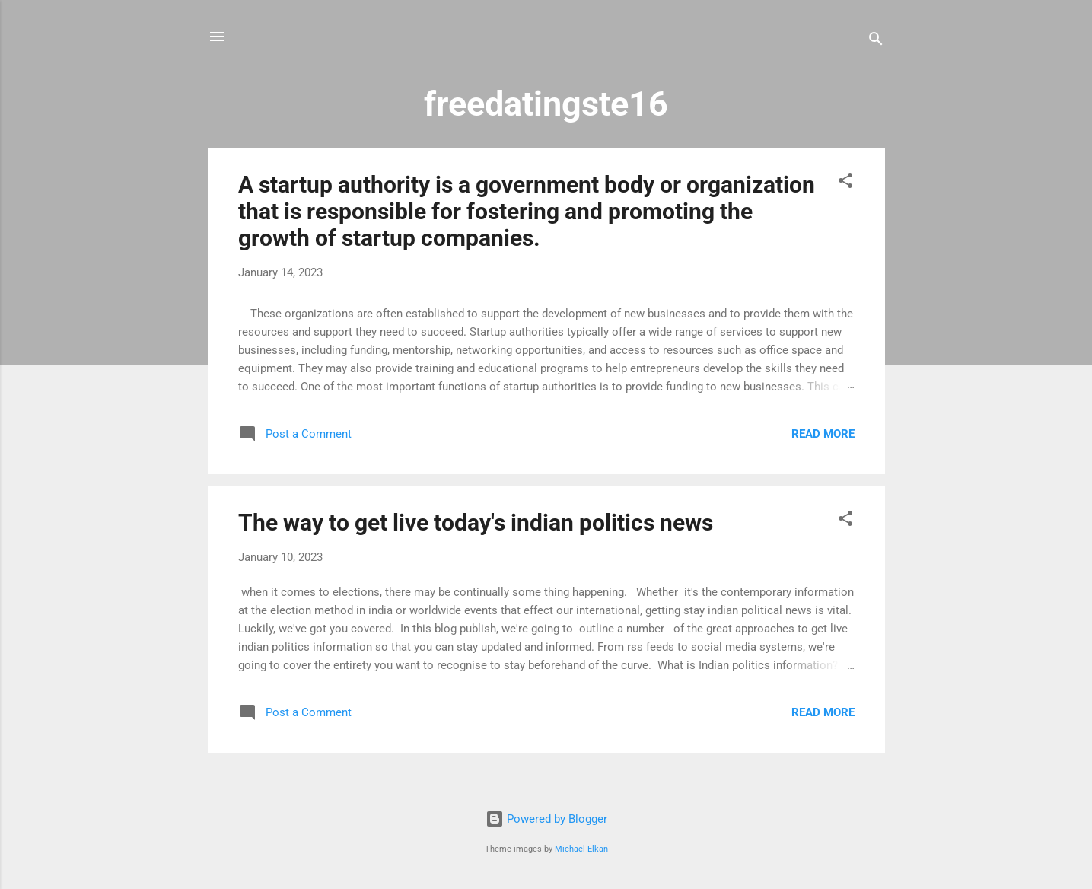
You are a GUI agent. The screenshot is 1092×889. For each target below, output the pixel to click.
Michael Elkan (581, 849)
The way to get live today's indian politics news (475, 522)
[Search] (876, 41)
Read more (823, 434)
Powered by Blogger (546, 819)
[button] (845, 183)
